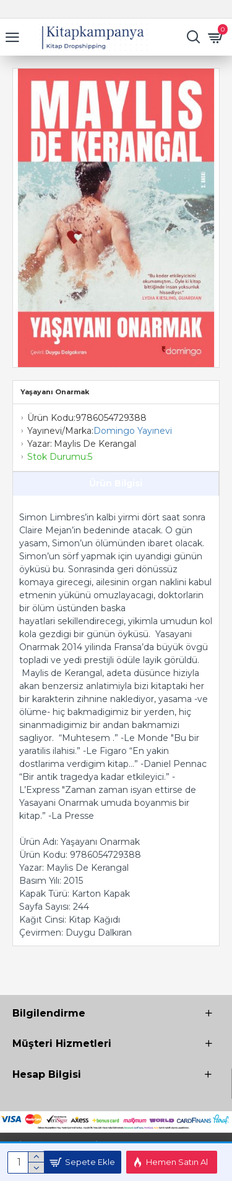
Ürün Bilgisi (115, 483)
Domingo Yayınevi (132, 430)
